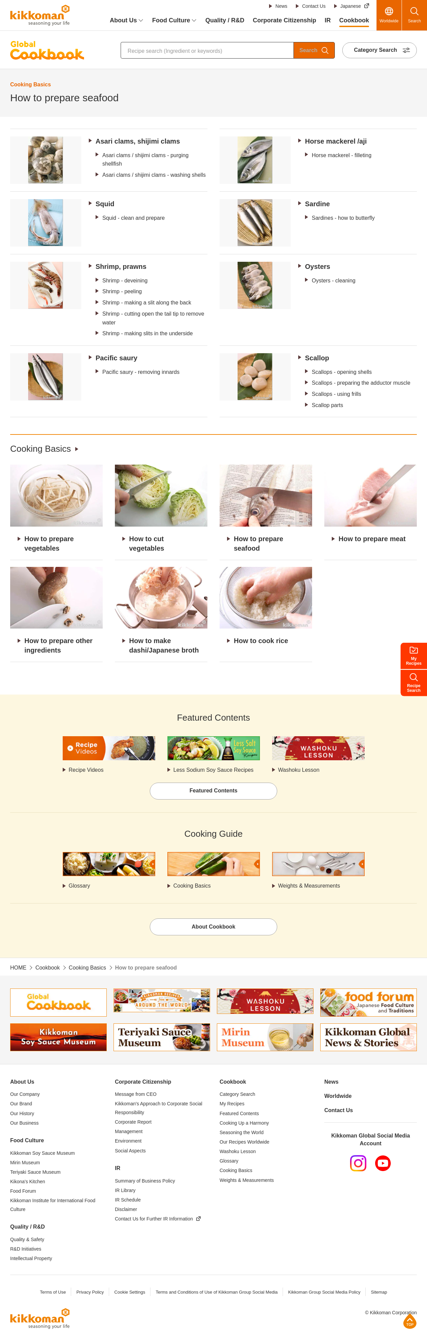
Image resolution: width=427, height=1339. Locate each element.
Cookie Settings (129, 1292)
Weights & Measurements (309, 886)
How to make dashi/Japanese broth (164, 645)
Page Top (410, 1321)
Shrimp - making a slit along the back (146, 302)
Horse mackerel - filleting (341, 155)
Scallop (317, 358)
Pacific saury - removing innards (141, 372)
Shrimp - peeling (122, 291)
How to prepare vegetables (49, 543)
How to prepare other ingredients (58, 645)
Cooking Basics (40, 449)
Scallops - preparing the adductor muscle (361, 383)
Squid (105, 204)
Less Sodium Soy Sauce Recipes (214, 770)
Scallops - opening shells (342, 372)
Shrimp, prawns (121, 266)
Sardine (317, 204)
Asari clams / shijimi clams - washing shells (154, 175)
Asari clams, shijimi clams (138, 141)
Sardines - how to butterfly (343, 218)
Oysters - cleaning (333, 280)
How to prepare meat (372, 539)
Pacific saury (116, 358)
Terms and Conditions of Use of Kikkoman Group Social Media (217, 1292)
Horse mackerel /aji (336, 141)
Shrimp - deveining (124, 280)
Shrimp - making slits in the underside (147, 333)
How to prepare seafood (258, 543)
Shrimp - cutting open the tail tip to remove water (153, 318)
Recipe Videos (86, 770)
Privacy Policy (90, 1292)
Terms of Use (53, 1292)
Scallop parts (327, 405)
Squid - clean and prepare (133, 218)
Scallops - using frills (336, 394)
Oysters (317, 266)
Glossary (79, 886)
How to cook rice (261, 640)
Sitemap (379, 1292)
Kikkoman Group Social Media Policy (324, 1292)
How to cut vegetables (146, 543)
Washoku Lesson (299, 770)
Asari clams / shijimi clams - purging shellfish (145, 159)
